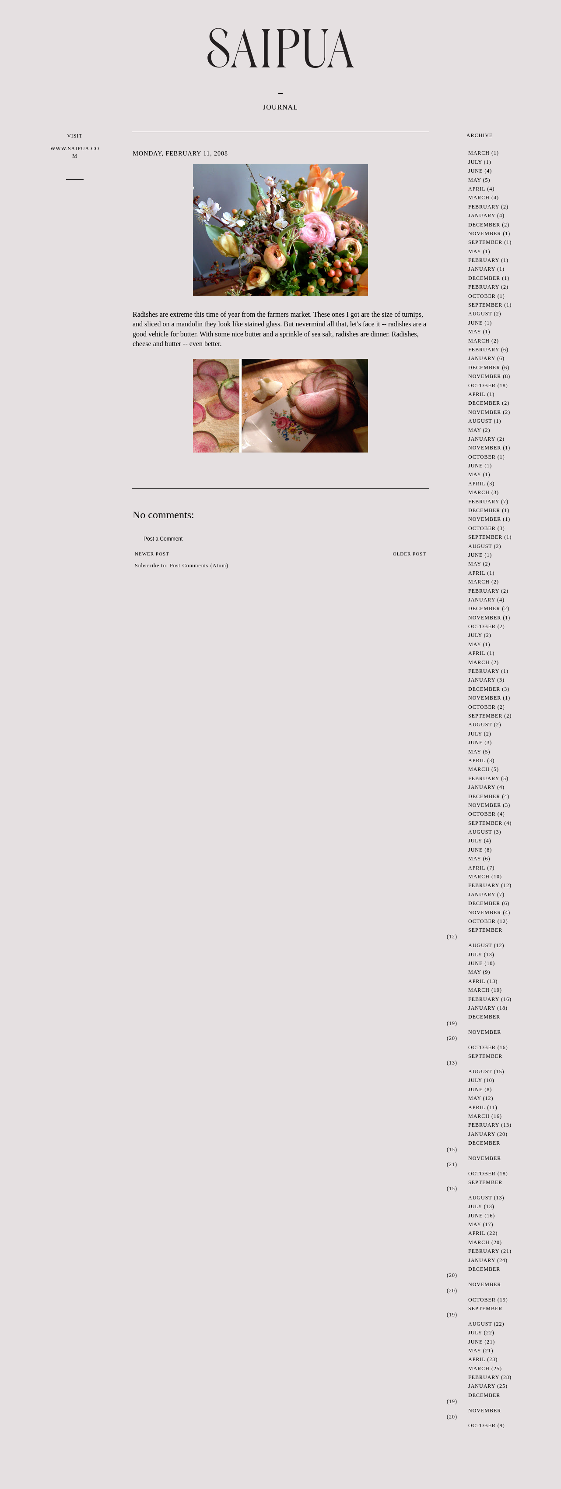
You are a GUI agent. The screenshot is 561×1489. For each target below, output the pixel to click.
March (479, 153)
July (475, 162)
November (484, 233)
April (476, 189)
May (474, 180)
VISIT (75, 146)
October (482, 296)
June (475, 171)
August (480, 314)
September (485, 242)
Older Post (409, 553)
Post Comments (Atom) (199, 565)
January (481, 215)
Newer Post (152, 553)
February (483, 207)
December (484, 225)
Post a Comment (163, 539)
